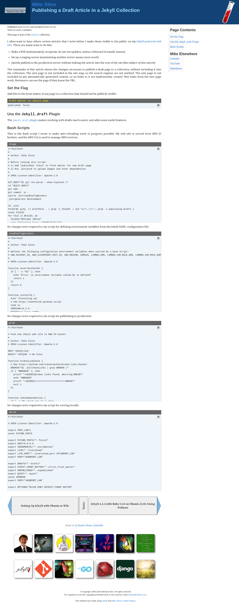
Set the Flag (176, 36)
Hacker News (85, 524)
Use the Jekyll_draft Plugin (184, 41)
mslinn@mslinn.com (137, 594)
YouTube (175, 63)
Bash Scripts (177, 47)
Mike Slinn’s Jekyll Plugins (124, 600)
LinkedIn (98, 524)
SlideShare (176, 68)
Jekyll (104, 600)
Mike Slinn (44, 4)
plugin (25, 119)
